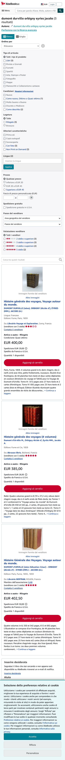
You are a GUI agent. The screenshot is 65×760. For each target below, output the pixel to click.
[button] (60, 259)
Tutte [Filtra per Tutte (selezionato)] (7, 118)
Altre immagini (32, 297)
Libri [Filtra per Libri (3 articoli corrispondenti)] (8, 60)
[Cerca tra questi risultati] (32, 259)
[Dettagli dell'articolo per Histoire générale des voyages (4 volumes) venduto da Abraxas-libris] (32, 415)
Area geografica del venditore (17, 218)
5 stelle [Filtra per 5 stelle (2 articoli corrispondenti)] (16, 249)
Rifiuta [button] (32, 744)
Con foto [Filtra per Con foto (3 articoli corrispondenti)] (10, 145)
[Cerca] (60, 10)
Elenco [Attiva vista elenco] (7, 36)
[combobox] (36, 10)
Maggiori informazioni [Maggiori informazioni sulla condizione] (24, 91)
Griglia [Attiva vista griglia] (20, 36)
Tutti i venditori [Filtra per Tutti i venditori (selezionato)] (13, 235)
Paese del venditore (13, 224)
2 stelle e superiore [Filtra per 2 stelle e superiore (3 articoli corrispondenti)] (21, 238)
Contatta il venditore (13, 329)
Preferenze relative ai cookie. (17, 720)
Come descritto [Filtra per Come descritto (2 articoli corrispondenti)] (13, 109)
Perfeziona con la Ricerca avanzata (19, 30)
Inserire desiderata (12, 673)
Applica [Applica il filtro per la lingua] (8, 167)
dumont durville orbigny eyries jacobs (32, 26)
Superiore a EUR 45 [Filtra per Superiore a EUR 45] (14, 189)
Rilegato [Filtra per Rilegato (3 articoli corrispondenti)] (10, 122)
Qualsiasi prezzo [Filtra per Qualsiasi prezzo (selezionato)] (12, 178)
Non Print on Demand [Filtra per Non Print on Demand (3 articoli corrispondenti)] (16, 149)
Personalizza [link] (32, 753)
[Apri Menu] (6, 10)
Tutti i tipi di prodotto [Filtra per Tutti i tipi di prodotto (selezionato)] (15, 57)
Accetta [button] (32, 736)
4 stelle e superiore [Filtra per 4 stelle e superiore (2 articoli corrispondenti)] (21, 246)
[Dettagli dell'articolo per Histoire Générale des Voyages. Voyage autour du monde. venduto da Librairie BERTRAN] (32, 539)
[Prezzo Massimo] (22, 198)
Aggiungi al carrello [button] (32, 362)
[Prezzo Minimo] (8, 198)
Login (52, 4)
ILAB (30, 582)
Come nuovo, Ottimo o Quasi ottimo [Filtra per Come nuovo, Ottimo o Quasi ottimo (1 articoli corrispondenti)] (23, 98)
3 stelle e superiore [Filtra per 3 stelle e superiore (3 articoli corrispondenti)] (21, 242)
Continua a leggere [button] (26, 649)
